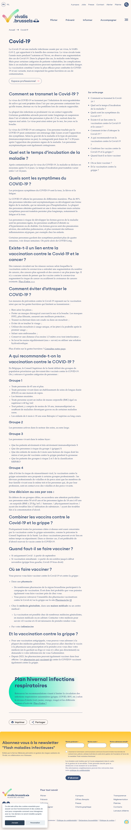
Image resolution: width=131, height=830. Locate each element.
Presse (91, 4)
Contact (100, 4)
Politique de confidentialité (67, 820)
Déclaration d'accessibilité (88, 820)
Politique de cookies (107, 820)
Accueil (12, 30)
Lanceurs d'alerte (121, 811)
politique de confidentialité (80, 770)
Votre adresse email (118, 742)
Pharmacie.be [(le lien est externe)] (63, 600)
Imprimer (20, 722)
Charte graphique (83, 807)
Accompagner (108, 20)
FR (3, 4)
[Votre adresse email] (119, 745)
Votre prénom (71, 742)
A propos (75, 4)
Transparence (119, 795)
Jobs (83, 4)
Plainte (118, 4)
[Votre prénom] (75, 745)
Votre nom (92, 742)
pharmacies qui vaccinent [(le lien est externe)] (38, 660)
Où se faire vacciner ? (101, 163)
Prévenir (70, 20)
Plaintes (117, 803)
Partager (40, 722)
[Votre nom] (97, 745)
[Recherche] (126, 4)
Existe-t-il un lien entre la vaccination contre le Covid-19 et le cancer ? (106, 123)
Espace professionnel (23, 81)
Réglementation (120, 799)
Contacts (117, 807)
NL (8, 4)
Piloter (53, 20)
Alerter (109, 4)
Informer (87, 20)
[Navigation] (126, 19)
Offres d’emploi (82, 799)
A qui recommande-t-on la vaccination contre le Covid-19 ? (106, 141)
